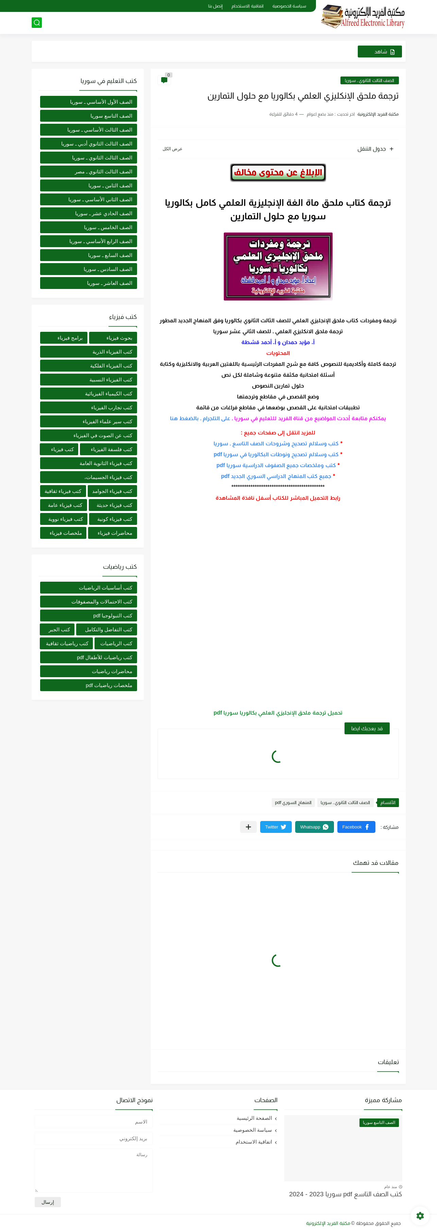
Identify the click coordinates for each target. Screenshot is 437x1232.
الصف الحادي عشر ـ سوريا (104, 213)
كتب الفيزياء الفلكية (111, 366)
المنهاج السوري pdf (293, 802)
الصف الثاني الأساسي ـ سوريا (100, 199)
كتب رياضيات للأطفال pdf (104, 657)
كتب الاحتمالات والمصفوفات (101, 601)
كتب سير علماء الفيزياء (108, 421)
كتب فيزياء (62, 449)
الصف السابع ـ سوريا (110, 255)
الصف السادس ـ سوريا (108, 269)
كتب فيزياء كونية (114, 519)
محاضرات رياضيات (112, 671)
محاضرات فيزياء (115, 533)
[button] (356, 827)
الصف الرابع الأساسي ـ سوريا (101, 241)
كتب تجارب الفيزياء (111, 407)
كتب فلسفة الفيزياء (111, 449)
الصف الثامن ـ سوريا (110, 185)
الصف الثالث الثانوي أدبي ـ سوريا (97, 144)
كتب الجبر (59, 629)
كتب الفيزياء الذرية (112, 352)
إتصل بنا (215, 5)
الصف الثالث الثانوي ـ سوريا (369, 80)
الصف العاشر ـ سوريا (110, 283)
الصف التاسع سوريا (111, 116)
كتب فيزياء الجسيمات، (108, 477)
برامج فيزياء (70, 338)
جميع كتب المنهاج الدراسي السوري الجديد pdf (276, 476)
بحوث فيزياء (119, 338)
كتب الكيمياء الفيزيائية (108, 393)
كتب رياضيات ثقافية (67, 643)
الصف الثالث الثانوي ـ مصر (104, 171)
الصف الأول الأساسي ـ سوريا (101, 102)
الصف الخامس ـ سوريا (108, 227)
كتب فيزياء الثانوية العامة (106, 463)
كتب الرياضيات (116, 643)
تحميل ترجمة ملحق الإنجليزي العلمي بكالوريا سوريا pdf (278, 713)
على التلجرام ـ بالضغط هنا (200, 418)
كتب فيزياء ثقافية (63, 491)
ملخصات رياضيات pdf (109, 685)
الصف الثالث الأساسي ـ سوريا (100, 130)
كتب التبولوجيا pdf (112, 615)
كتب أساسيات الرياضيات (105, 588)
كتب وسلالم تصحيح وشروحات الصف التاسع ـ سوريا (276, 443)
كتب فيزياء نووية (65, 519)
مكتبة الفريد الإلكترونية (328, 1223)
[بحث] (37, 22)
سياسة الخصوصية (289, 5)
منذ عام (390, 1186)
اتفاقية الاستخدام (248, 5)
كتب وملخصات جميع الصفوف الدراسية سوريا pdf (276, 465)
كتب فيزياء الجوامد (112, 491)
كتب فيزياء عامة (65, 505)
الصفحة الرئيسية (254, 1118)
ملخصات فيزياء (66, 533)
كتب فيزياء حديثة (114, 505)
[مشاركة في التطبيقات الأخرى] (248, 827)
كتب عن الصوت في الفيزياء (103, 435)
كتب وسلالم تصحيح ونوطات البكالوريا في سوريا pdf (276, 454)
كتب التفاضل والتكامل (108, 629)
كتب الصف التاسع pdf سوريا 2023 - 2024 (345, 1194)
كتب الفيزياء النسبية (110, 379)
